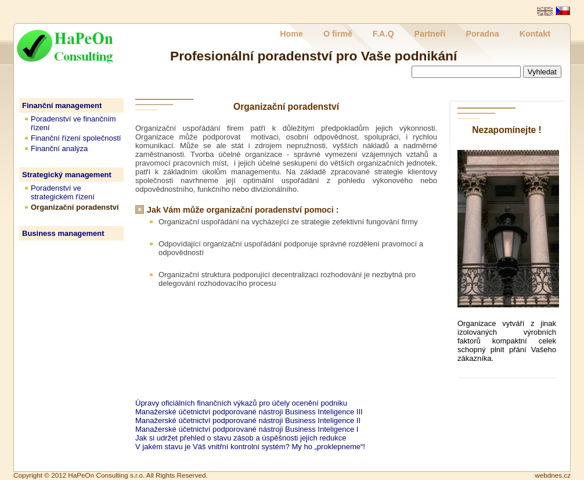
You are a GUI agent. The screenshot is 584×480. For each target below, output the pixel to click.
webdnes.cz (553, 475)
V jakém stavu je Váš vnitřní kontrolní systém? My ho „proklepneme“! (250, 446)
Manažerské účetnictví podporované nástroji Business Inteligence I (246, 429)
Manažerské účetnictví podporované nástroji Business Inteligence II (248, 420)
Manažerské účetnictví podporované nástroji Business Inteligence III (249, 411)
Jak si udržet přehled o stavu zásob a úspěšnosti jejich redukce (240, 438)
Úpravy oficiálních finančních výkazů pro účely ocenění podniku (241, 403)
